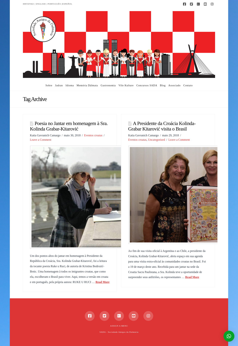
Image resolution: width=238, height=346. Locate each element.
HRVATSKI (28, 4)
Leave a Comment (40, 139)
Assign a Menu (119, 326)
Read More (103, 282)
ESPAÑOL (67, 4)
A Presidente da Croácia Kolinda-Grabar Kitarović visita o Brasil (162, 126)
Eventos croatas (93, 135)
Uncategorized (156, 139)
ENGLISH (41, 4)
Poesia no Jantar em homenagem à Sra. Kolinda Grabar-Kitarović (69, 126)
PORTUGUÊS (54, 4)
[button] (228, 336)
